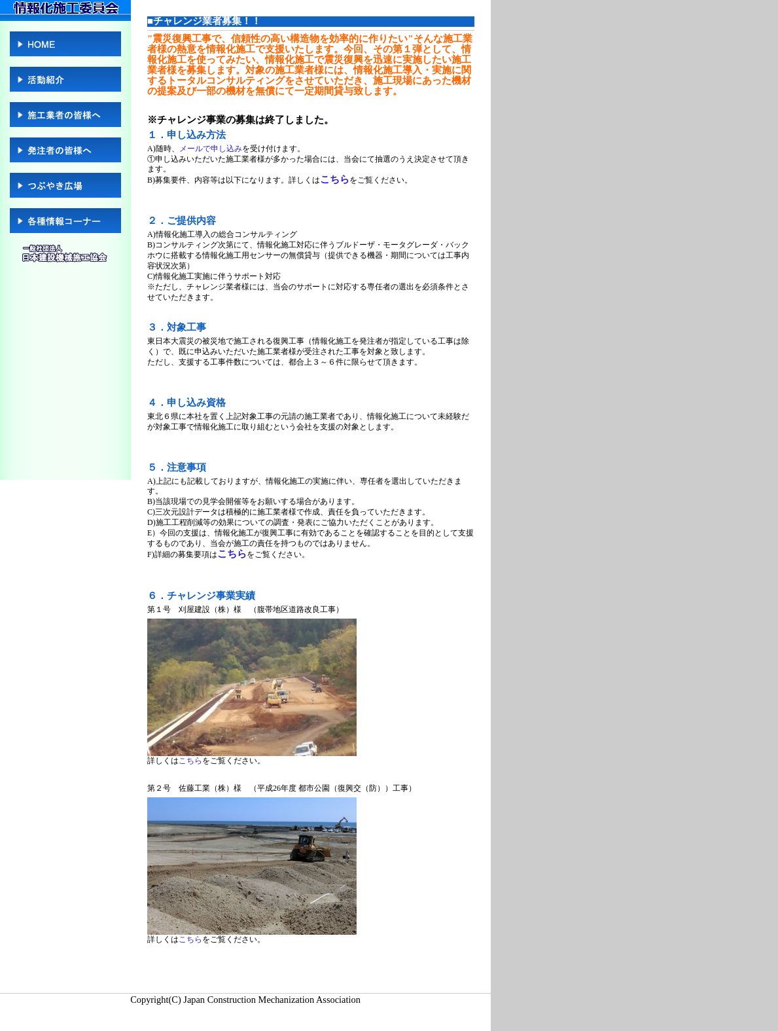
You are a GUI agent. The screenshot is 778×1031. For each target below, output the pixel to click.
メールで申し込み (210, 148)
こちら (334, 179)
